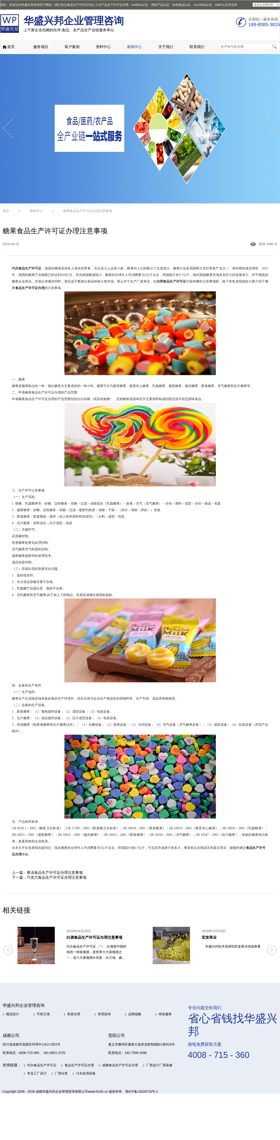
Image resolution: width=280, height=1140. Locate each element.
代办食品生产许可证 (41, 1065)
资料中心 (103, 47)
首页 (8, 47)
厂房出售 (61, 1073)
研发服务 (165, 1014)
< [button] (8, 949)
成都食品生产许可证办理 (120, 1065)
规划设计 (12, 1014)
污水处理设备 (86, 1073)
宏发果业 (209, 937)
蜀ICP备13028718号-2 (141, 1091)
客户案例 (72, 47)
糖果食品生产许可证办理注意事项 (87, 211)
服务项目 (40, 47)
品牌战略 (134, 1014)
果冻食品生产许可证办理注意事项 (55, 873)
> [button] (272, 949)
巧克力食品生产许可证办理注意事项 (56, 877)
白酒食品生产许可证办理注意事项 (94, 937)
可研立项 (43, 1014)
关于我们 (165, 47)
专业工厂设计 (37, 1073)
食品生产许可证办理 (79, 1065)
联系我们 (197, 47)
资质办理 (73, 1014)
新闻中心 (134, 47)
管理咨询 (104, 1014)
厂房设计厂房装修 (159, 1065)
